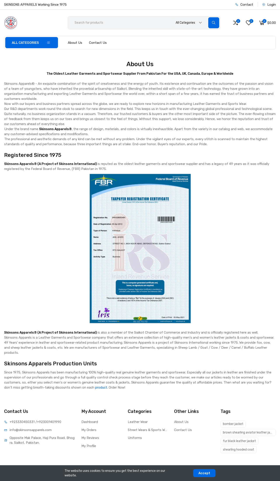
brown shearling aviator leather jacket (249, 432)
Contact (244, 5)
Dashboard (89, 422)
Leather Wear (138, 422)
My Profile (88, 446)
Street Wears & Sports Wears (148, 430)
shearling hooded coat (238, 449)
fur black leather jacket (239, 441)
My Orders (88, 430)
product (101, 387)
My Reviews (90, 438)
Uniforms (135, 438)
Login (269, 5)
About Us (75, 43)
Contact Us (98, 43)
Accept (204, 473)
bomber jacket (233, 424)
